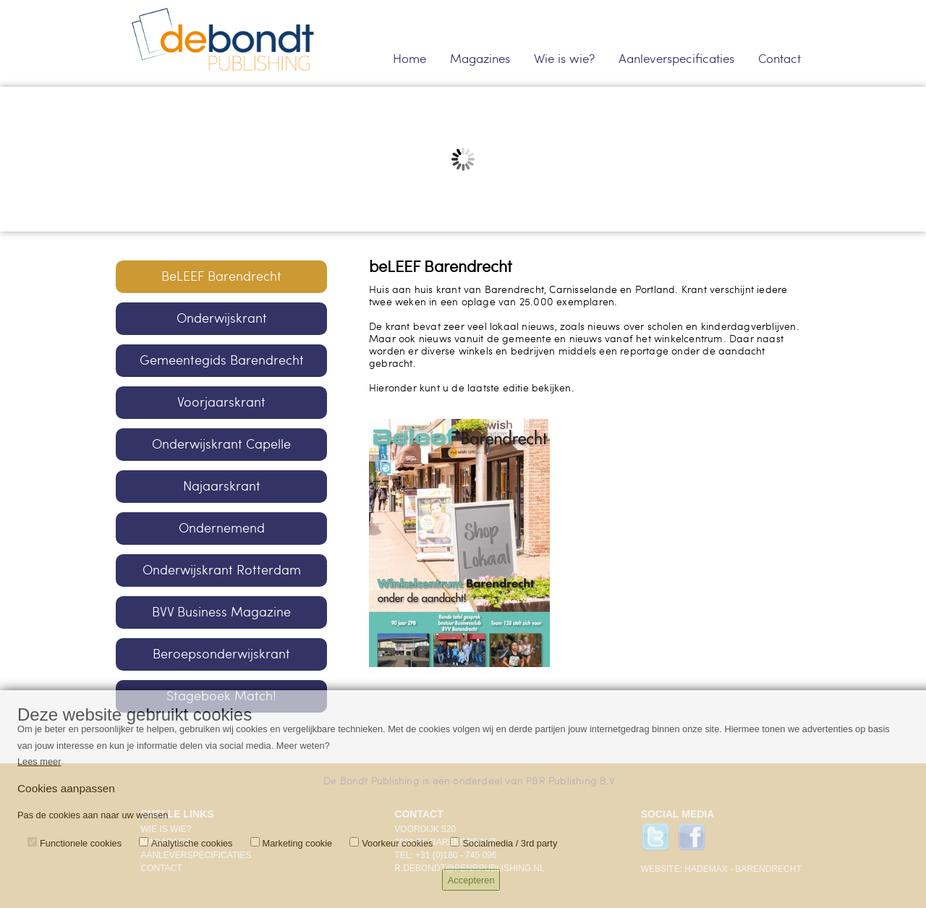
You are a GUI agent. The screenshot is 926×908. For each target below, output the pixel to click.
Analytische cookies (191, 843)
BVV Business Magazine (221, 612)
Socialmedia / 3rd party (509, 843)
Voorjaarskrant (221, 402)
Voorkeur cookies (397, 843)
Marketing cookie (298, 843)
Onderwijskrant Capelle (221, 444)
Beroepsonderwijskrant (221, 654)
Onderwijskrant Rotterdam (222, 570)
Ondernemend (222, 528)
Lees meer (39, 761)
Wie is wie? (564, 59)
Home (409, 59)
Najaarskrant (221, 486)
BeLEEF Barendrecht (221, 276)
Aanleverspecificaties (676, 59)
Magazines (480, 59)
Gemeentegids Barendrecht (222, 360)
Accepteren (471, 880)
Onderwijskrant (222, 318)
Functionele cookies (81, 843)
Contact (779, 59)
